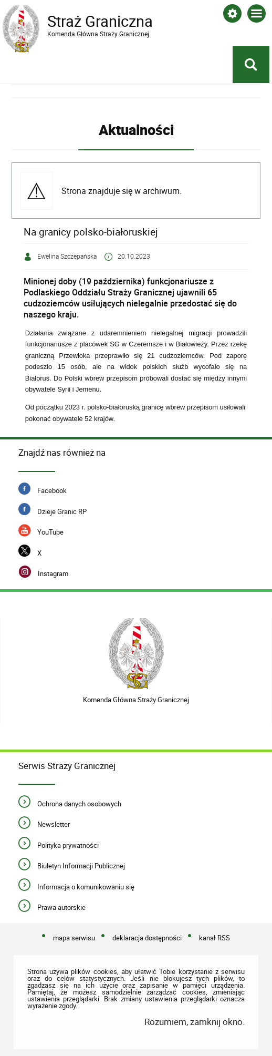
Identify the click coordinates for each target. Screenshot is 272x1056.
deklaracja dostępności (147, 937)
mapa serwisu (74, 937)
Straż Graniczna (87, 21)
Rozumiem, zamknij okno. (194, 1022)
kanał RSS (214, 937)
